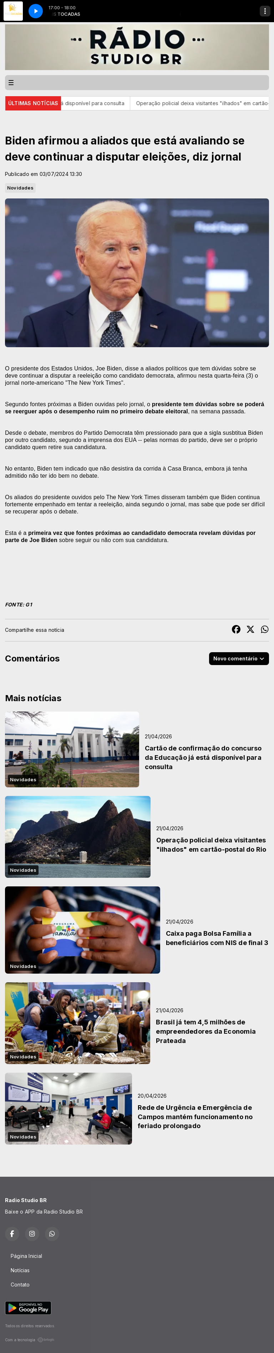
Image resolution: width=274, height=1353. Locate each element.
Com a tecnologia (30, 1339)
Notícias (20, 1270)
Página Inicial (26, 1256)
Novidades (20, 188)
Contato (20, 1284)
